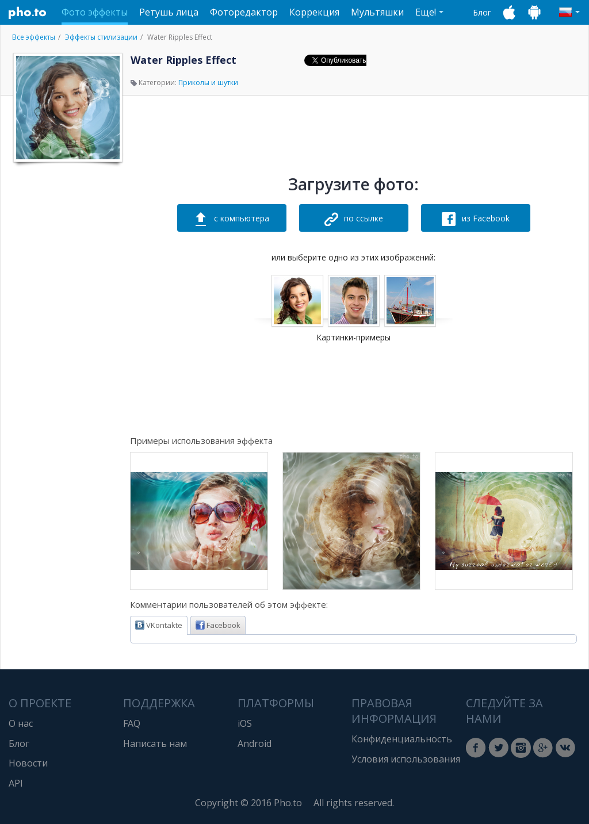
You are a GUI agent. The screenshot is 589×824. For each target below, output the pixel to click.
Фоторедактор (244, 12)
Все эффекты (33, 37)
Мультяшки (377, 12)
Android (254, 743)
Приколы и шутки (208, 82)
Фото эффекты (95, 12)
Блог (482, 12)
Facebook (218, 625)
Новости (28, 763)
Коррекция (314, 12)
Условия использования (405, 759)
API (16, 783)
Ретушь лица (168, 12)
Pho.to (28, 12)
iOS (245, 723)
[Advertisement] (67, 340)
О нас (21, 723)
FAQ (131, 723)
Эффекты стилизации (101, 37)
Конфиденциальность (401, 739)
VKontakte (158, 625)
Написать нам (155, 743)
